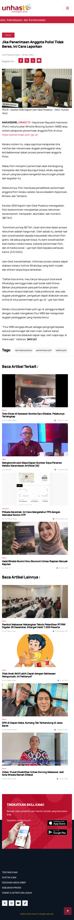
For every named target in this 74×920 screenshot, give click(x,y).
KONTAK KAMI (9, 877)
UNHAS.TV (24, 122)
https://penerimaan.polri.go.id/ (20, 134)
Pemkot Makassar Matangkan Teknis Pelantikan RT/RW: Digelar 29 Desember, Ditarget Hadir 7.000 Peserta (34, 626)
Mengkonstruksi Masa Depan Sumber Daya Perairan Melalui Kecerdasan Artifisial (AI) (32, 464)
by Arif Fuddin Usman (9, 631)
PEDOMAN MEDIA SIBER (14, 882)
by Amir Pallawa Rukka (9, 420)
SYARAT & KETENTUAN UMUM (17, 892)
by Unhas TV (6, 568)
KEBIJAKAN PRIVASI (11, 887)
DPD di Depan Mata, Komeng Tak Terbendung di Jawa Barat (32, 724)
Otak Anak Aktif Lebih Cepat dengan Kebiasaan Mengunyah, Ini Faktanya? (29, 675)
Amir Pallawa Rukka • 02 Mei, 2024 (18, 54)
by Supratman (6, 470)
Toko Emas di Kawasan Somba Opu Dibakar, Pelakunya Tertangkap (33, 415)
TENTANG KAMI (9, 872)
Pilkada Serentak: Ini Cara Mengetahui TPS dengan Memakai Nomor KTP (31, 513)
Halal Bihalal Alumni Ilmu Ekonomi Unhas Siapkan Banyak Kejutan (35, 563)
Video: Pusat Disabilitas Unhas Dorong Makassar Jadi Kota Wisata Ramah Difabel (33, 774)
